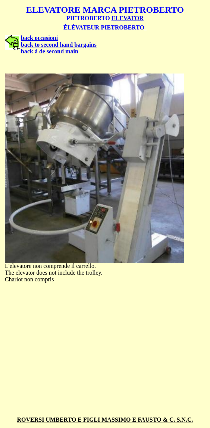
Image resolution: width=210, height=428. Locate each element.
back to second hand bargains (59, 44)
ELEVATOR (128, 18)
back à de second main (49, 51)
